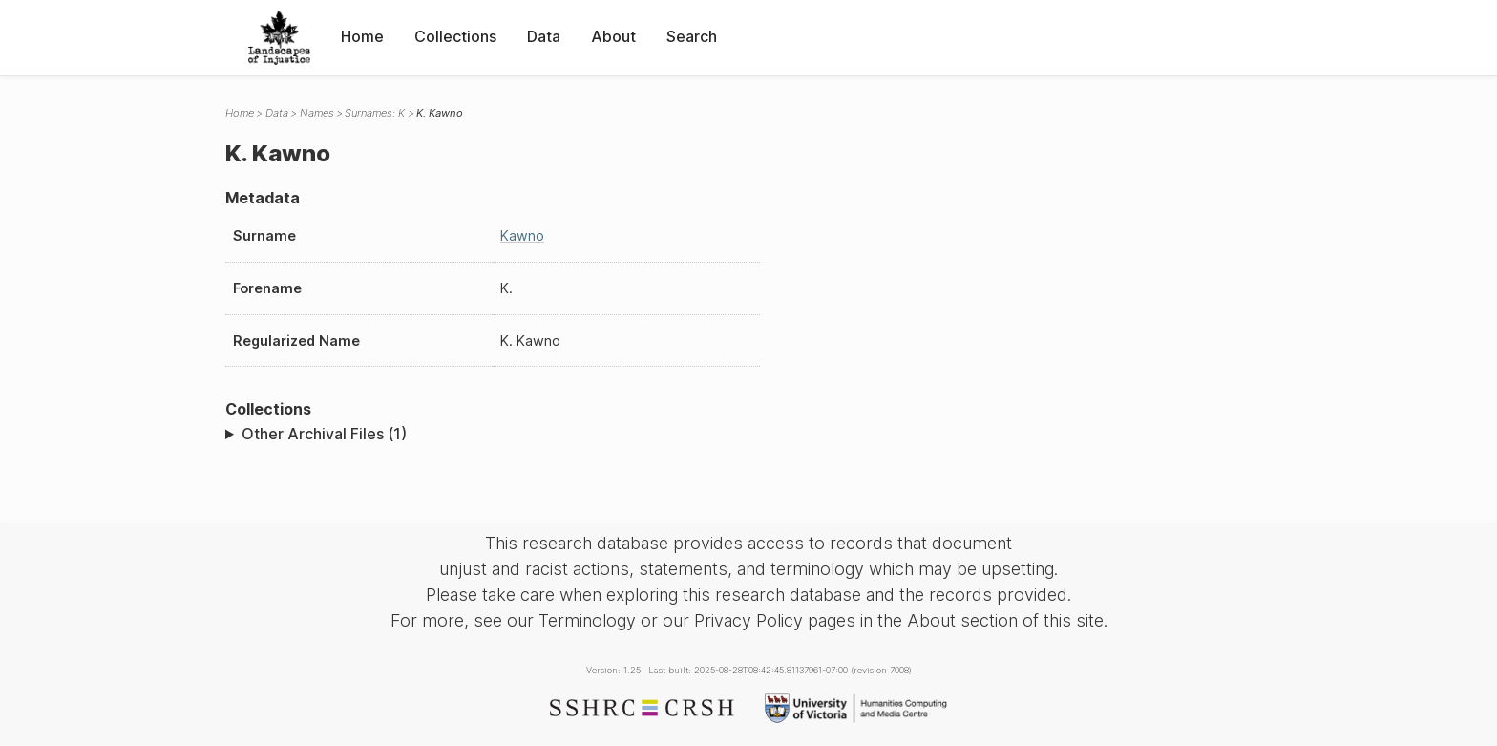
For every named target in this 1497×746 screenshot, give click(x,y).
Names (317, 112)
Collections (455, 36)
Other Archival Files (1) (324, 433)
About (613, 36)
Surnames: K (375, 112)
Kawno (522, 235)
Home (362, 36)
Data (543, 36)
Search (691, 36)
